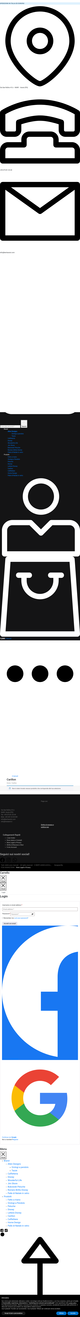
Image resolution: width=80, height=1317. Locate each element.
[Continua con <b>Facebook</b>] (40, 993)
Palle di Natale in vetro (15, 452)
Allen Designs (12, 431)
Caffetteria (11, 438)
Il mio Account (12, 847)
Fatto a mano (12, 457)
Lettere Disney (12, 466)
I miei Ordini (11, 838)
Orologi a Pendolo (14, 459)
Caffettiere (11, 471)
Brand (6, 429)
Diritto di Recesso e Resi (15, 845)
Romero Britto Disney (15, 450)
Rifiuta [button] (61, 1313)
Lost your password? (21, 918)
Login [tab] (3, 892)
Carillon (10, 468)
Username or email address (12, 905)
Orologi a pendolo (18, 434)
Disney (10, 441)
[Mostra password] (32, 914)
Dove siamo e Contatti (14, 840)
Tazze (14, 436)
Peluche (10, 461)
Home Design (12, 473)
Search (24, 423)
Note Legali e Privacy (14, 842)
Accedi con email (10, 923)
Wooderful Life (13, 443)
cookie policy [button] (72, 1303)
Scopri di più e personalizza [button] (13, 1313)
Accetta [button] (72, 1313)
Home (9, 783)
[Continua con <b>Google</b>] (40, 1099)
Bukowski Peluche (14, 448)
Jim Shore (11, 445)
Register (15, 1139)
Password (6, 914)
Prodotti (6, 455)
